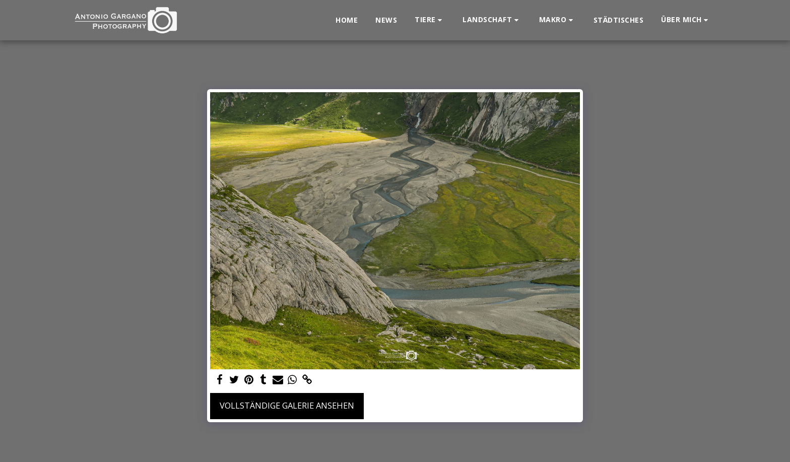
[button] (430, 20)
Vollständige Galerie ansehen (287, 405)
